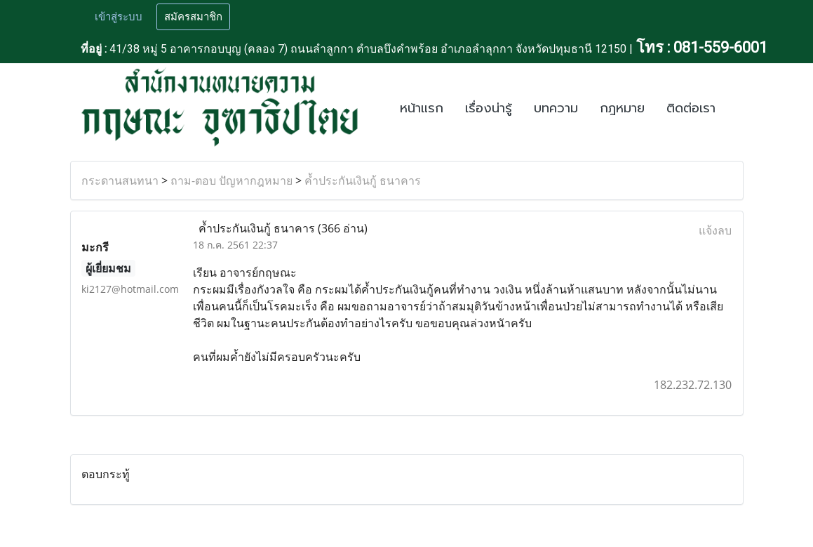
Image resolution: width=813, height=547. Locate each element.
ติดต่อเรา (690, 108)
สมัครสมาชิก (193, 17)
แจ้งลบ (715, 230)
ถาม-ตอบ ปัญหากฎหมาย (231, 180)
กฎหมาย (622, 108)
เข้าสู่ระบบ (118, 17)
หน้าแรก (421, 108)
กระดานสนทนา (120, 180)
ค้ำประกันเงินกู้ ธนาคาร (362, 180)
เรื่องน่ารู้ (488, 108)
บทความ (556, 108)
